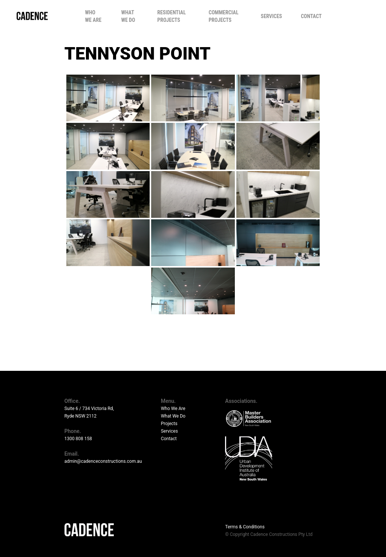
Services (271, 16)
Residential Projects (171, 16)
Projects (169, 423)
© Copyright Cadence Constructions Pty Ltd (268, 534)
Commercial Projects (223, 16)
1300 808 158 (78, 438)
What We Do (128, 16)
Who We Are (93, 16)
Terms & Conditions (245, 526)
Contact (311, 16)
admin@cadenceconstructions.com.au (103, 461)
